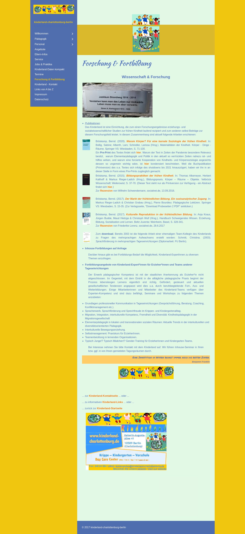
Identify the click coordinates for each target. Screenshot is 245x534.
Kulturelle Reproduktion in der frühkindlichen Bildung (159, 214)
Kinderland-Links (112, 402)
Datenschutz (42, 99)
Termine (39, 74)
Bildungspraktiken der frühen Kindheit (149, 175)
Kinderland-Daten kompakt (49, 69)
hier (138, 152)
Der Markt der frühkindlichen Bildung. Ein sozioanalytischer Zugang (166, 198)
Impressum (41, 94)
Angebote (40, 49)
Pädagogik (41, 39)
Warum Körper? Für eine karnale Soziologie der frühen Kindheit (166, 141)
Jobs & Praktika (43, 64)
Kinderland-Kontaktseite (103, 396)
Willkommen (41, 33)
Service (39, 59)
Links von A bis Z (44, 89)
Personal (40, 44)
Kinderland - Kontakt (46, 84)
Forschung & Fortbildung (50, 79)
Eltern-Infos (41, 54)
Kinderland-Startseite (109, 408)
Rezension (106, 190)
